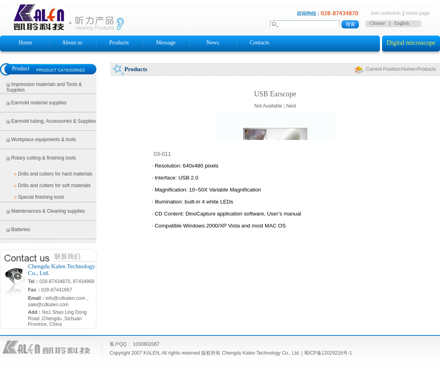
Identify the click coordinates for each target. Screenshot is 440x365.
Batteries (20, 229)
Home (25, 43)
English (401, 23)
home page (418, 13)
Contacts (259, 43)
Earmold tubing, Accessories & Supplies (53, 121)
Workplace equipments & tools (43, 139)
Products (119, 43)
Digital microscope (410, 42)
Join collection (385, 13)
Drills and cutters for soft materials (54, 185)
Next (291, 106)
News (212, 43)
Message (166, 43)
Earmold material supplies (38, 103)
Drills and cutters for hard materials (55, 174)
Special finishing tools (41, 197)
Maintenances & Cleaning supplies (48, 211)
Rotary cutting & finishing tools (43, 158)
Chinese (377, 23)
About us (72, 43)
